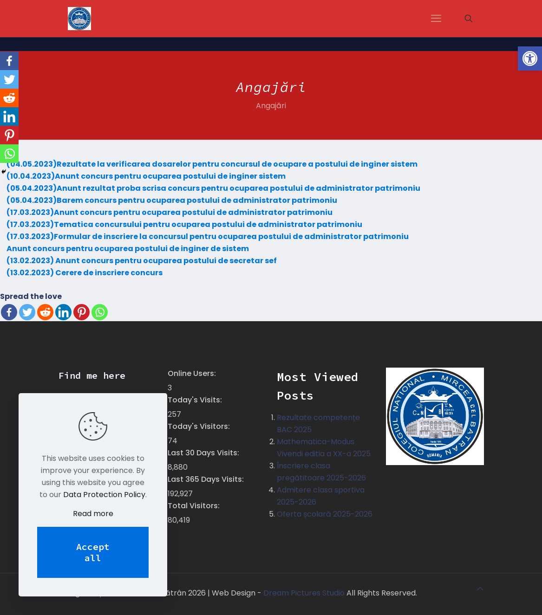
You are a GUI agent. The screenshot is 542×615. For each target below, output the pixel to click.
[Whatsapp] (99, 312)
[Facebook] (9, 312)
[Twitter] (27, 312)
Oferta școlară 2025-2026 (324, 514)
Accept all (93, 552)
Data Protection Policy (104, 494)
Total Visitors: (195, 505)
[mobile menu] (436, 18)
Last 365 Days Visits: (207, 479)
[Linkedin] (63, 312)
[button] (530, 58)
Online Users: (193, 373)
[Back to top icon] (480, 589)
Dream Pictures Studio (304, 593)
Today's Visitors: (200, 426)
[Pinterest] (81, 312)
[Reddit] (45, 312)
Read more (93, 513)
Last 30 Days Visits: (204, 452)
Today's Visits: (196, 400)
